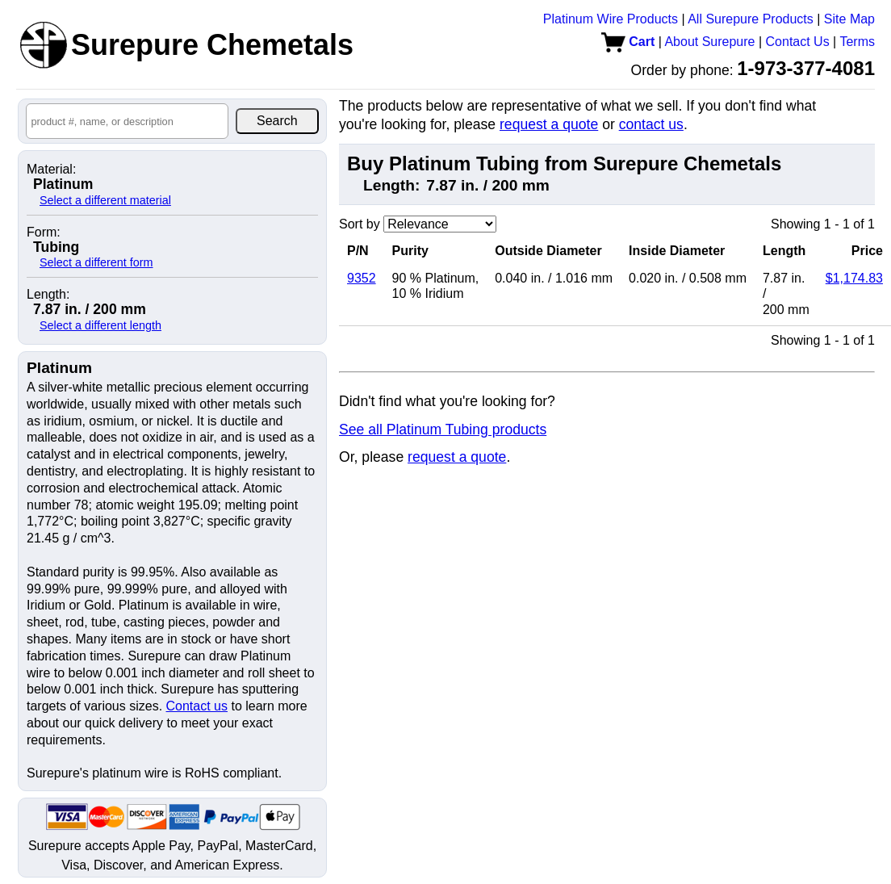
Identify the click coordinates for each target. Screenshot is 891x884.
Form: (44, 232)
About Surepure (709, 41)
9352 (361, 278)
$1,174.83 (854, 278)
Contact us (197, 706)
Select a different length (100, 325)
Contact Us (798, 41)
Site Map (849, 19)
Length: (48, 294)
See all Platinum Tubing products (442, 429)
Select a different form (96, 262)
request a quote (549, 124)
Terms (857, 41)
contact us (651, 124)
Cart (628, 41)
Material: (51, 169)
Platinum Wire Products (610, 19)
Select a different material (105, 200)
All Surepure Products (751, 19)
